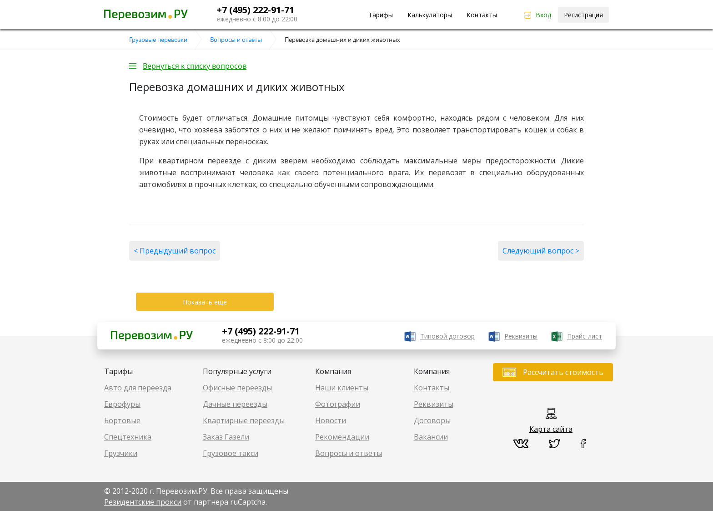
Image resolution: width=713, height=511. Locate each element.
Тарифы (380, 14)
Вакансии (431, 437)
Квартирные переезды (244, 420)
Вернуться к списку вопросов (194, 66)
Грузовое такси (230, 453)
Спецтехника (127, 437)
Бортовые (122, 420)
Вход (543, 14)
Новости (330, 420)
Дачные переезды (235, 404)
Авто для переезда (137, 388)
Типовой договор (447, 336)
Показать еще (205, 302)
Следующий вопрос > (540, 251)
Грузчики (120, 453)
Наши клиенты (341, 388)
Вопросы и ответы (348, 453)
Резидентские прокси (142, 502)
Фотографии (337, 404)
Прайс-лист (584, 336)
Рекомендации (342, 437)
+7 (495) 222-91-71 (255, 10)
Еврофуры (122, 404)
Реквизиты (520, 336)
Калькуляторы (429, 14)
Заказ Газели (226, 437)
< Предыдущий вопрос (175, 251)
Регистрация (583, 14)
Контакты (482, 14)
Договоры (432, 420)
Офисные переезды (237, 388)
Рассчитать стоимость (563, 372)
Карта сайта (550, 429)
